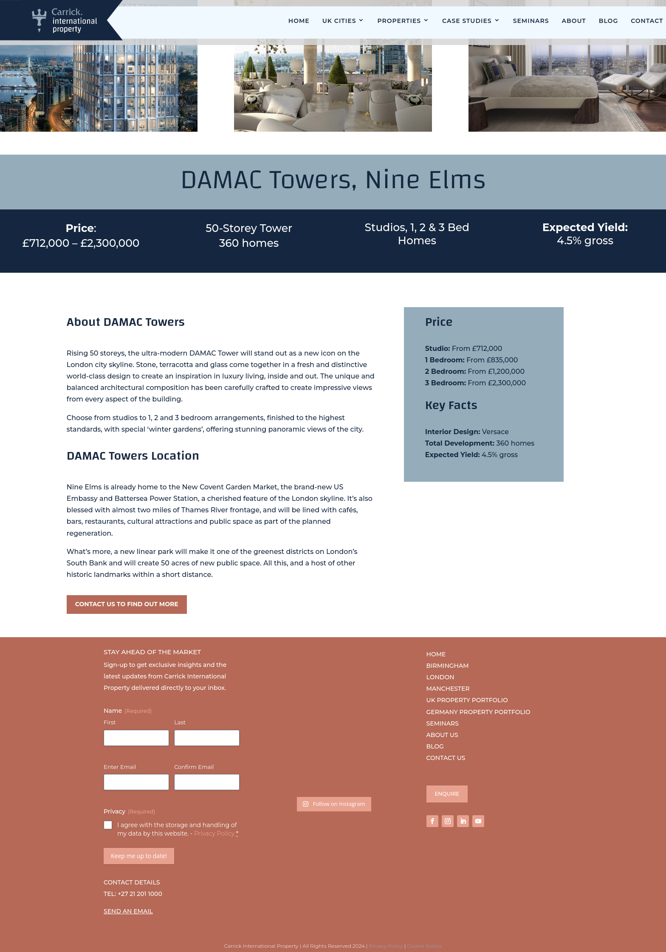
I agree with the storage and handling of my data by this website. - (177, 829)
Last (180, 722)
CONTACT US (446, 758)
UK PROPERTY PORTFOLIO (467, 700)
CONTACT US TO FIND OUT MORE (126, 604)
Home (299, 21)
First (110, 722)
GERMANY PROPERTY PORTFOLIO (478, 712)
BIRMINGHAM (447, 666)
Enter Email (120, 766)
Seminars (531, 21)
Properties (399, 21)
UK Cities (339, 21)
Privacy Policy (214, 833)
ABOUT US (442, 735)
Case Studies (467, 21)
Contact (647, 21)
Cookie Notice (424, 946)
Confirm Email (194, 766)
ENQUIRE (447, 794)
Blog (608, 21)
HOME (436, 654)
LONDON (440, 677)
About (574, 21)
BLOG (435, 746)
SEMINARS (442, 723)
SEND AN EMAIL (128, 911)
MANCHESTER (448, 688)
